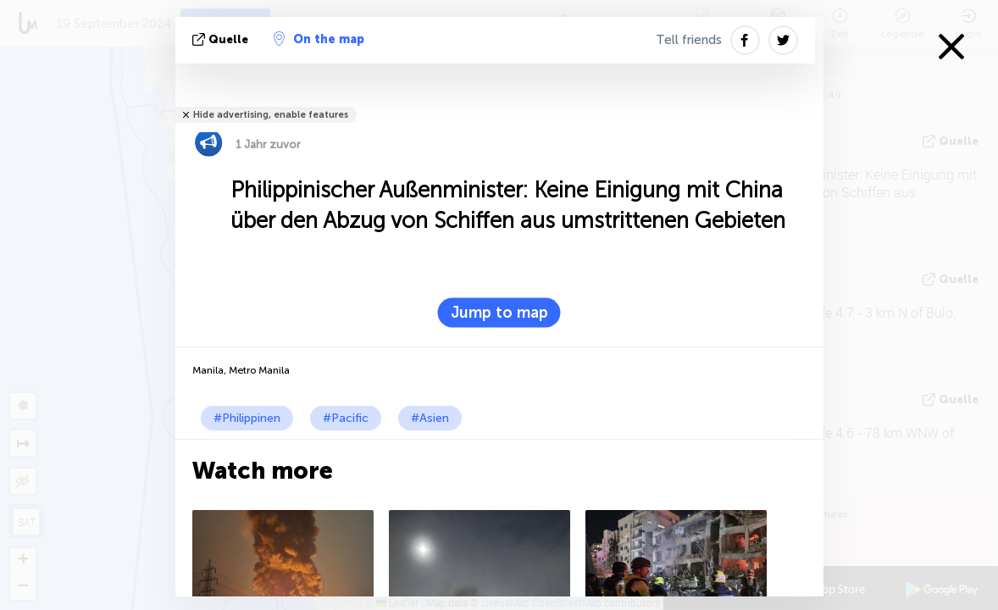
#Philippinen (246, 418)
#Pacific (346, 418)
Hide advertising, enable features (270, 114)
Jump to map (499, 312)
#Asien (430, 418)
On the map (319, 39)
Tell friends (689, 39)
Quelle (222, 39)
